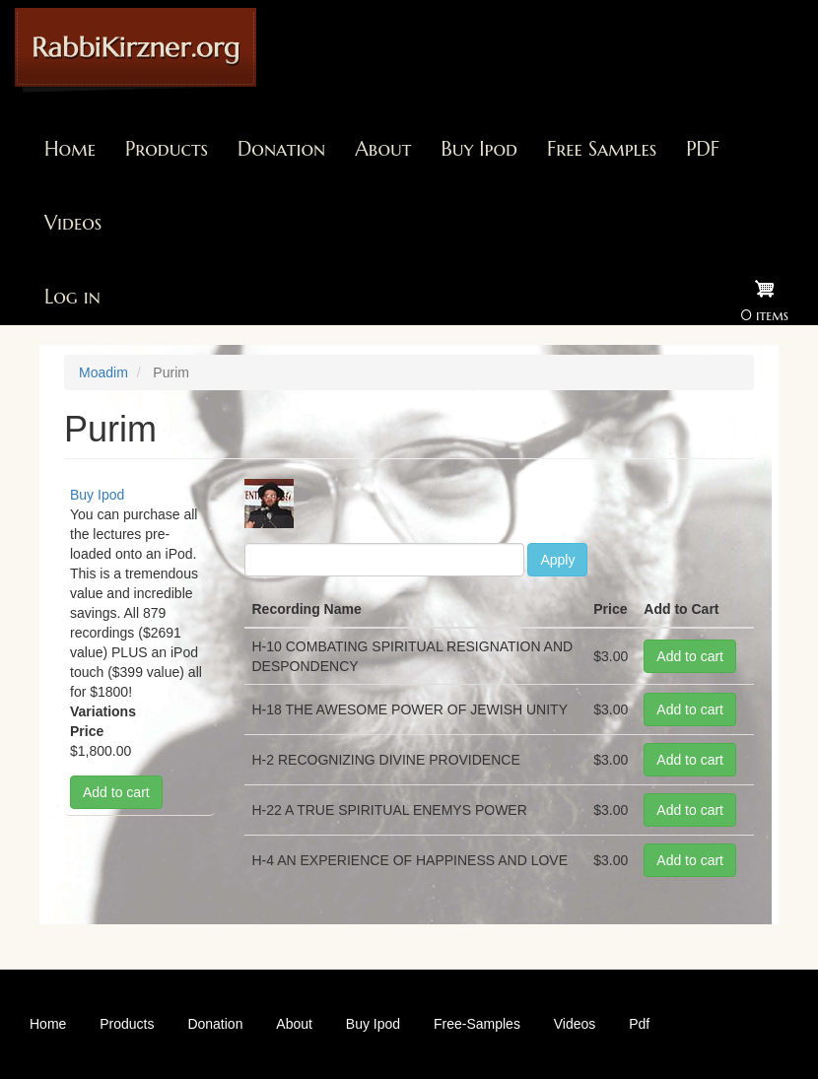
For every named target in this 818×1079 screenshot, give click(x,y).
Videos (73, 223)
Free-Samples (477, 1024)
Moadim (103, 372)
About (383, 149)
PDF (702, 149)
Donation (281, 149)
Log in (72, 297)
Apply (557, 560)
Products (166, 149)
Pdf (639, 1024)
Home (70, 149)
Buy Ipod (479, 149)
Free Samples (601, 149)
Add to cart (116, 792)
